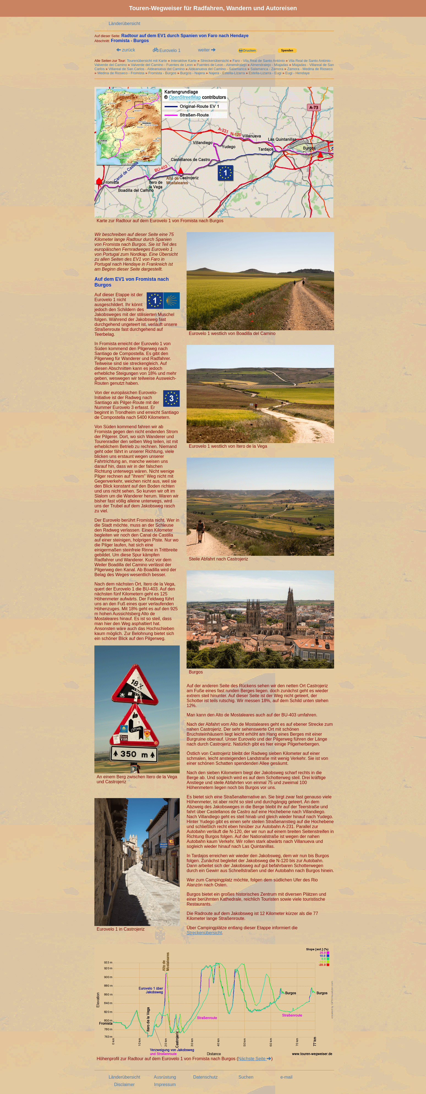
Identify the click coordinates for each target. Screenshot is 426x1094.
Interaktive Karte (183, 61)
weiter (206, 50)
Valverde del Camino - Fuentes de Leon (162, 65)
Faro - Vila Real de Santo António (259, 61)
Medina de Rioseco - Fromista (120, 73)
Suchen (246, 1077)
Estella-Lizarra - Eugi (265, 73)
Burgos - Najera (192, 73)
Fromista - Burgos (162, 73)
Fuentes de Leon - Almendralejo (222, 65)
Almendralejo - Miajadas (269, 65)
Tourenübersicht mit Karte (147, 61)
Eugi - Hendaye (297, 73)
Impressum (165, 1084)
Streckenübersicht (215, 61)
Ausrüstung (165, 1077)
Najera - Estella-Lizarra (227, 73)
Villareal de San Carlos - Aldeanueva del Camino (147, 69)
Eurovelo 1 (166, 50)
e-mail (286, 1077)
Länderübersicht (124, 23)
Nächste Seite (254, 1058)
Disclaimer (124, 1084)
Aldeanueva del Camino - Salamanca (218, 69)
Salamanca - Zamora (266, 69)
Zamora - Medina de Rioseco (310, 69)
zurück (125, 50)
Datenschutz (205, 1077)
